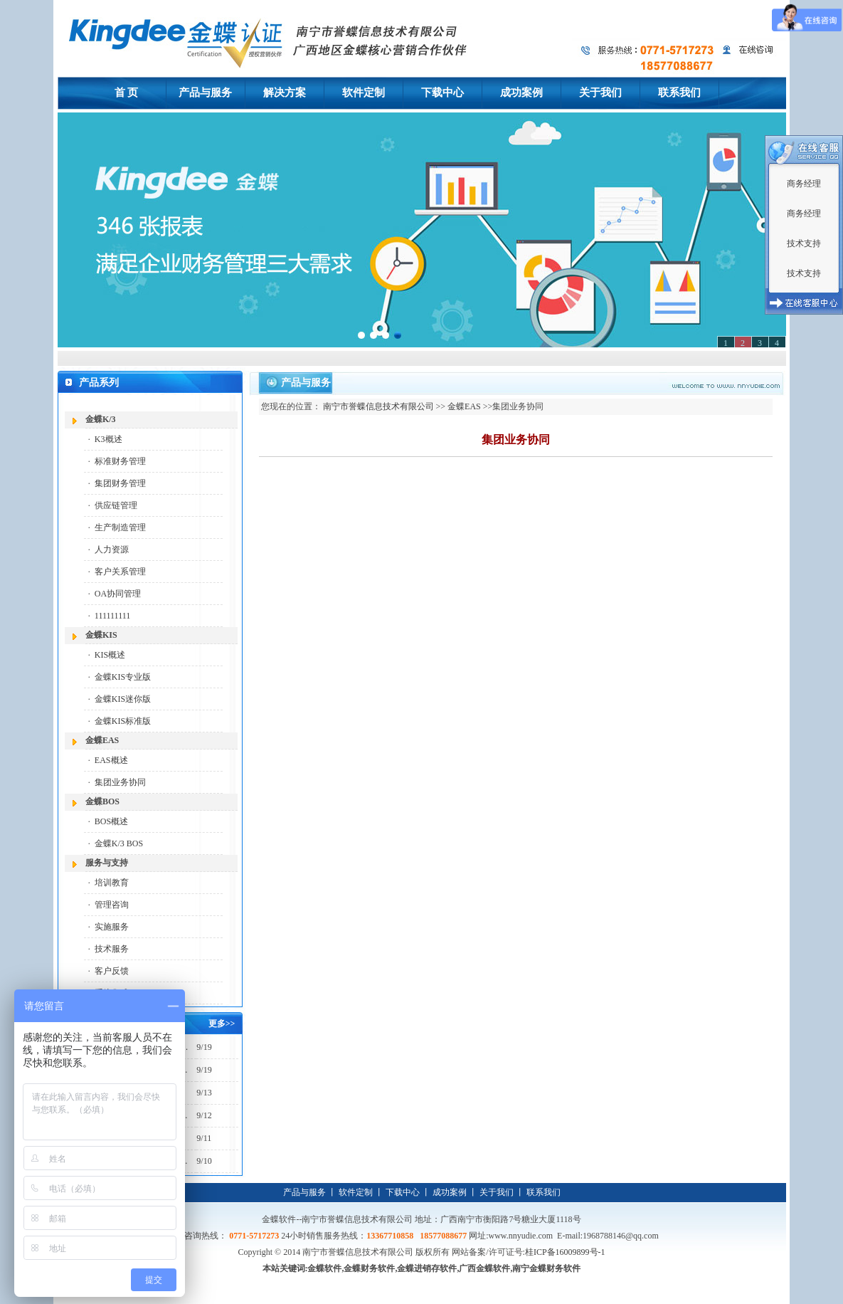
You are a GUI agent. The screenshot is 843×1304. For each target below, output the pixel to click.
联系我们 (543, 1192)
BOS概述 (111, 821)
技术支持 (804, 243)
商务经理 (804, 184)
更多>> (221, 1024)
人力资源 (112, 549)
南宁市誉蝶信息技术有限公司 (378, 406)
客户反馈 (112, 971)
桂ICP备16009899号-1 (565, 1252)
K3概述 (108, 439)
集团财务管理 (120, 483)
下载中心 (403, 1192)
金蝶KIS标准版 (123, 721)
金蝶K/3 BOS (119, 843)
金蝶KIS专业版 (123, 677)
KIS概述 (110, 655)
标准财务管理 (120, 461)
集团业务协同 (120, 782)
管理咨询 (112, 905)
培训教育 (112, 883)
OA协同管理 (118, 594)
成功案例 (450, 1192)
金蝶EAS (464, 406)
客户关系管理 (120, 572)
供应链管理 (116, 505)
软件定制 (356, 1192)
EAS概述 (111, 760)
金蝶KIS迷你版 (123, 699)
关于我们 (496, 1192)
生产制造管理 (120, 527)
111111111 (112, 616)
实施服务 (112, 927)
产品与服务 (304, 1192)
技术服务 (112, 949)
